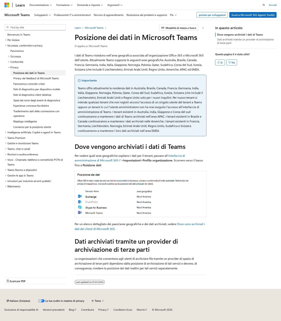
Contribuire (87, 309)
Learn (78, 27)
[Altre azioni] (203, 28)
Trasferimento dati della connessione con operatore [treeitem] (36, 113)
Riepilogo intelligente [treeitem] (25, 121)
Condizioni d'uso (123, 309)
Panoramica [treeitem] (17, 51)
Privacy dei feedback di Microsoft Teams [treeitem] (36, 78)
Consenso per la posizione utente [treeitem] (32, 127)
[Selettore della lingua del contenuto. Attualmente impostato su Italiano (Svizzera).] (18, 301)
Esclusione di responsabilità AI (21, 309)
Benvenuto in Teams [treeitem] (18, 34)
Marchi (141, 309)
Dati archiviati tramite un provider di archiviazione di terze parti (245, 41)
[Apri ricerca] (263, 5)
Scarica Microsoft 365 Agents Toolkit (253, 15)
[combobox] (35, 27)
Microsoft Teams (94, 27)
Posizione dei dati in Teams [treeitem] (29, 73)
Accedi (273, 5)
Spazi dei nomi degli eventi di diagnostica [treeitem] (36, 100)
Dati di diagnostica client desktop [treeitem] (32, 94)
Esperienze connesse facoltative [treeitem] (31, 105)
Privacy (102, 309)
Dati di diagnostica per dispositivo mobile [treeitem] (36, 89)
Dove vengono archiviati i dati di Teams (240, 34)
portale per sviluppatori (212, 15)
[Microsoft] (6, 5)
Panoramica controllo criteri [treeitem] (29, 84)
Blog (71, 309)
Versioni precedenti (53, 309)
